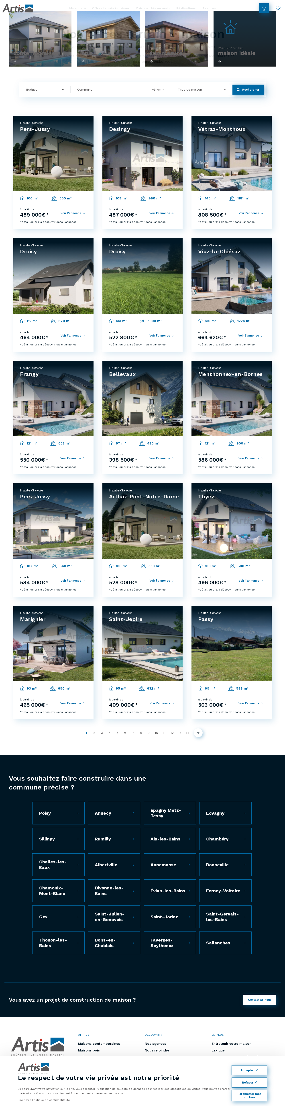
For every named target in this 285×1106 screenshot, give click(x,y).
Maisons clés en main (153, 8)
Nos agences (155, 1044)
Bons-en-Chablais (105, 942)
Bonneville (217, 864)
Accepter (249, 1070)
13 (179, 733)
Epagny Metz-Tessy (166, 813)
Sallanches (218, 943)
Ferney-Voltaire (223, 890)
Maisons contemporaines (99, 1044)
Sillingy (47, 839)
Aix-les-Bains (165, 839)
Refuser (249, 1082)
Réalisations (186, 8)
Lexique (218, 1050)
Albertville (106, 864)
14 (187, 733)
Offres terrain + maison (110, 8)
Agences (209, 8)
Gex (43, 916)
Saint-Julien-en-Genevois (109, 916)
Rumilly (103, 839)
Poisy (45, 813)
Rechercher (248, 89)
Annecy (103, 813)
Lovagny (215, 813)
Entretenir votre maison (231, 1044)
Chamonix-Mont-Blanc (52, 890)
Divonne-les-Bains (109, 890)
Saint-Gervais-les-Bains (222, 916)
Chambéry (217, 839)
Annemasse (163, 864)
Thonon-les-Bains (53, 942)
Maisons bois (89, 1050)
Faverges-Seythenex (162, 942)
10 (156, 733)
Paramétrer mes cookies (249, 1095)
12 (172, 733)
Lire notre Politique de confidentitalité (44, 1100)
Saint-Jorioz (164, 916)
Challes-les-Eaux (53, 864)
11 (164, 733)
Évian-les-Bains (168, 890)
